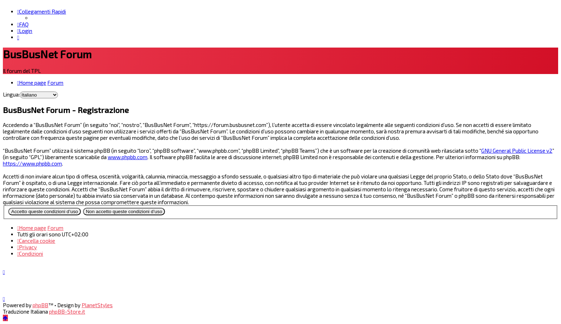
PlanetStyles (97, 305)
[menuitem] (23, 24)
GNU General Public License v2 (516, 150)
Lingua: (11, 94)
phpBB (40, 305)
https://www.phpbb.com (32, 163)
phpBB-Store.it (67, 311)
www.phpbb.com (127, 157)
